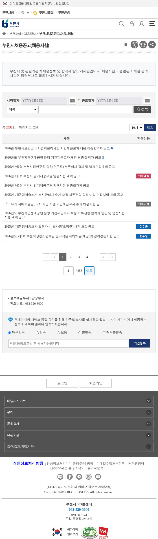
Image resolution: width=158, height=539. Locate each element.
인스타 (89, 477)
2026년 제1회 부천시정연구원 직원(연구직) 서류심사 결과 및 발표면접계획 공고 (59, 166)
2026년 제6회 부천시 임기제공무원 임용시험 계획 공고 (42, 176)
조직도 (79, 468)
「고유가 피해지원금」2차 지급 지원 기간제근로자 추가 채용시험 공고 (53, 204)
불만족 (85, 332)
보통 (62, 332)
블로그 (60, 477)
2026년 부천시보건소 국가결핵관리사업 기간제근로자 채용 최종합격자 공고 (57, 148)
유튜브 (98, 477)
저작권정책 (136, 463)
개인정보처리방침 (28, 463)
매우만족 (16, 332)
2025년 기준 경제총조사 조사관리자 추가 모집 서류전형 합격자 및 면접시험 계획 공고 (63, 194)
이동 (89, 270)
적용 (150, 127)
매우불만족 (112, 332)
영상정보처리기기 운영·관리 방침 (70, 463)
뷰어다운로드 (97, 468)
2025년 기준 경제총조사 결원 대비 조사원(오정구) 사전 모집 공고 (49, 226)
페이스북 (70, 477)
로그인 (62, 383)
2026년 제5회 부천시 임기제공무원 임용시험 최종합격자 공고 (46, 185)
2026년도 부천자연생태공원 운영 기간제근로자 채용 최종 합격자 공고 (52, 157)
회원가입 (96, 383)
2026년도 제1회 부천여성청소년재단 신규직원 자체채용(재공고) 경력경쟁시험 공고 (62, 236)
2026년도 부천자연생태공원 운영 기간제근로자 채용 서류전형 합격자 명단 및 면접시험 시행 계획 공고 (64, 215)
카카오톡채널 (79, 477)
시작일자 (13, 100)
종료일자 (88, 100)
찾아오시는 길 (61, 468)
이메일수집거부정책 (111, 463)
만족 (41, 332)
